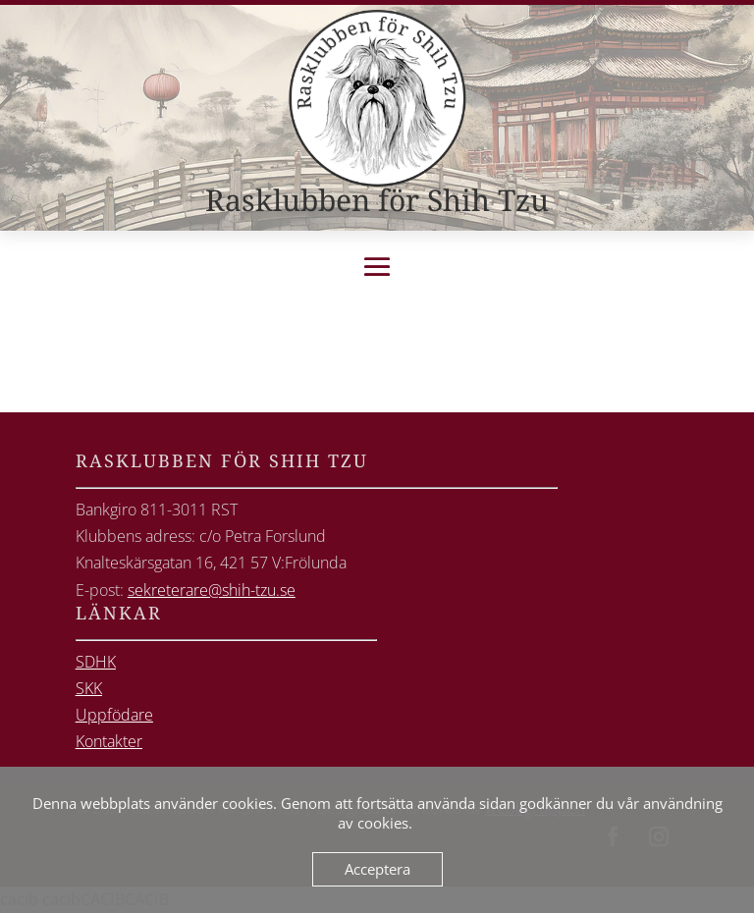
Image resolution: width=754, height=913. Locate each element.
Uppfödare (114, 714)
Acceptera (377, 869)
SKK (89, 688)
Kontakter (109, 741)
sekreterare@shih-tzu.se (212, 590)
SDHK (96, 661)
